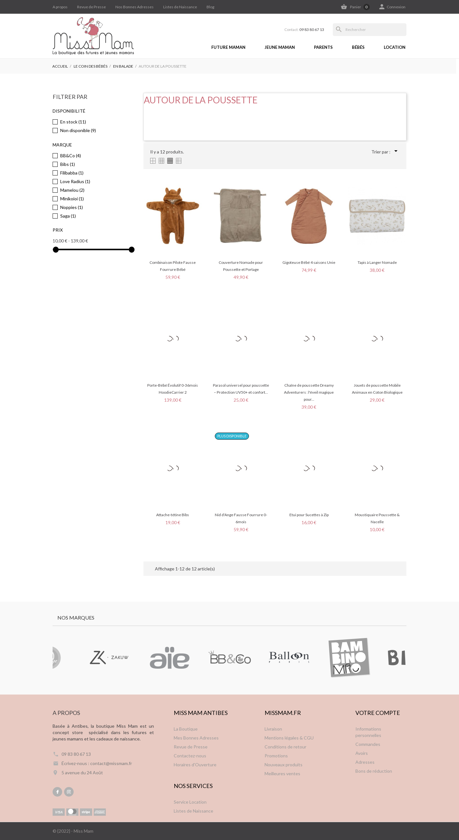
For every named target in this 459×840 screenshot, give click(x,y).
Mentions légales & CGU (289, 737)
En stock (73, 121)
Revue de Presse (91, 6)
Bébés (358, 47)
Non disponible (78, 130)
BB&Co (70, 155)
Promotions (276, 755)
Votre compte (377, 712)
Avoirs (361, 753)
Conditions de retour (285, 746)
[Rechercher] (369, 29)
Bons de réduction (373, 771)
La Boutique (186, 729)
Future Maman (228, 47)
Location (394, 47)
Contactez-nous (190, 755)
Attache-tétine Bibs (172, 514)
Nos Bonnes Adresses (134, 6)
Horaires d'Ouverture (195, 764)
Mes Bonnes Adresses (196, 737)
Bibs (67, 164)
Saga (68, 216)
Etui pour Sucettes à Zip (309, 514)
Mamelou (72, 190)
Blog (210, 6)
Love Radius (75, 181)
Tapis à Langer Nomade (377, 262)
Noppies (71, 207)
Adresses (365, 762)
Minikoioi (72, 198)
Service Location (190, 802)
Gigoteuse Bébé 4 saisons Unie (308, 262)
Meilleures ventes (282, 773)
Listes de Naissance (180, 6)
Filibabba (72, 172)
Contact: (304, 29)
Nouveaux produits (283, 764)
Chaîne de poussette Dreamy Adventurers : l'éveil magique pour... (309, 392)
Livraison (273, 729)
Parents (323, 47)
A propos (60, 6)
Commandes (367, 744)
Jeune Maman (280, 47)
